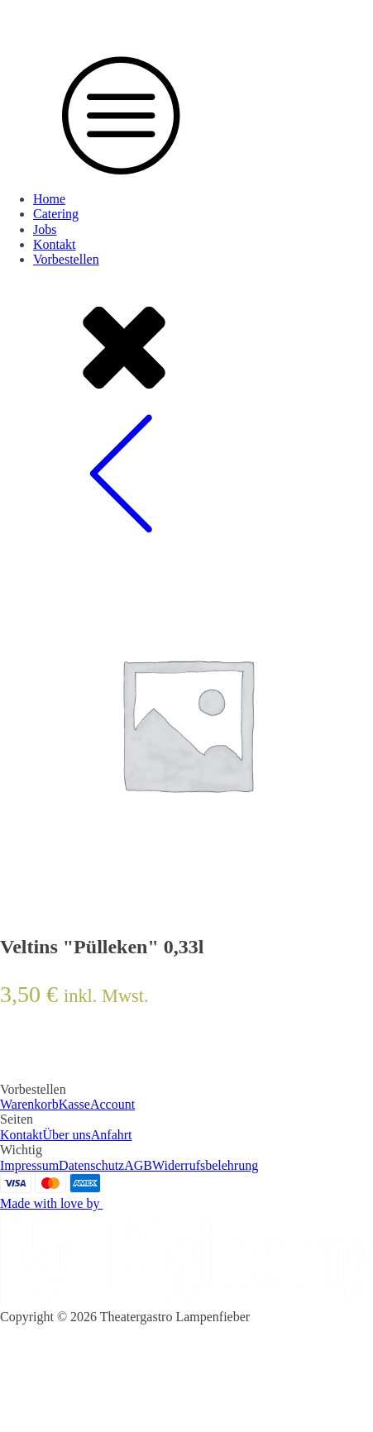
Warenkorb (29, 1104)
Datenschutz (91, 1165)
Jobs (44, 229)
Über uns (67, 1135)
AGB (138, 1165)
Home (49, 199)
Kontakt (54, 244)
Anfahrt (111, 1135)
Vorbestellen (66, 259)
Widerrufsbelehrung (205, 1165)
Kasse (74, 1104)
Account (112, 1104)
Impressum (29, 1165)
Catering (56, 214)
